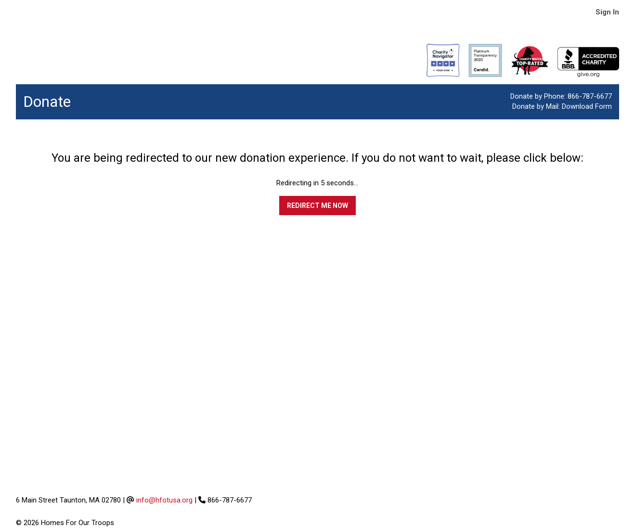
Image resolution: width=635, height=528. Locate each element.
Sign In (607, 12)
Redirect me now (317, 205)
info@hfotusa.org (164, 500)
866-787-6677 (590, 96)
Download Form (587, 106)
